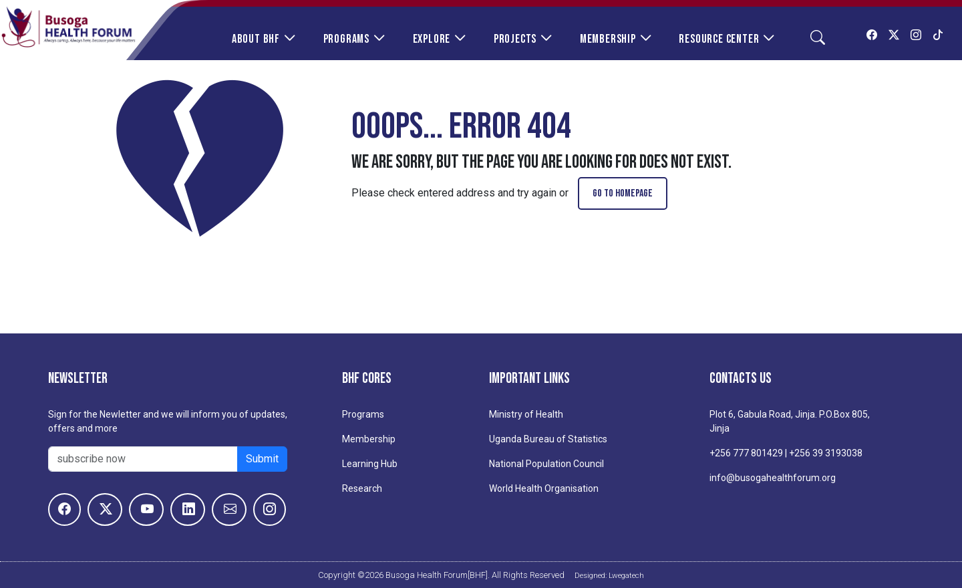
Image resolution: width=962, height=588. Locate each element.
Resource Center (719, 39)
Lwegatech (626, 575)
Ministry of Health (526, 414)
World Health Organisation (544, 488)
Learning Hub (369, 463)
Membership (608, 39)
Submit (262, 458)
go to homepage (623, 193)
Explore (432, 39)
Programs (346, 39)
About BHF (256, 39)
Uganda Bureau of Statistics (548, 439)
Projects (515, 39)
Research (362, 488)
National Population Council (546, 463)
